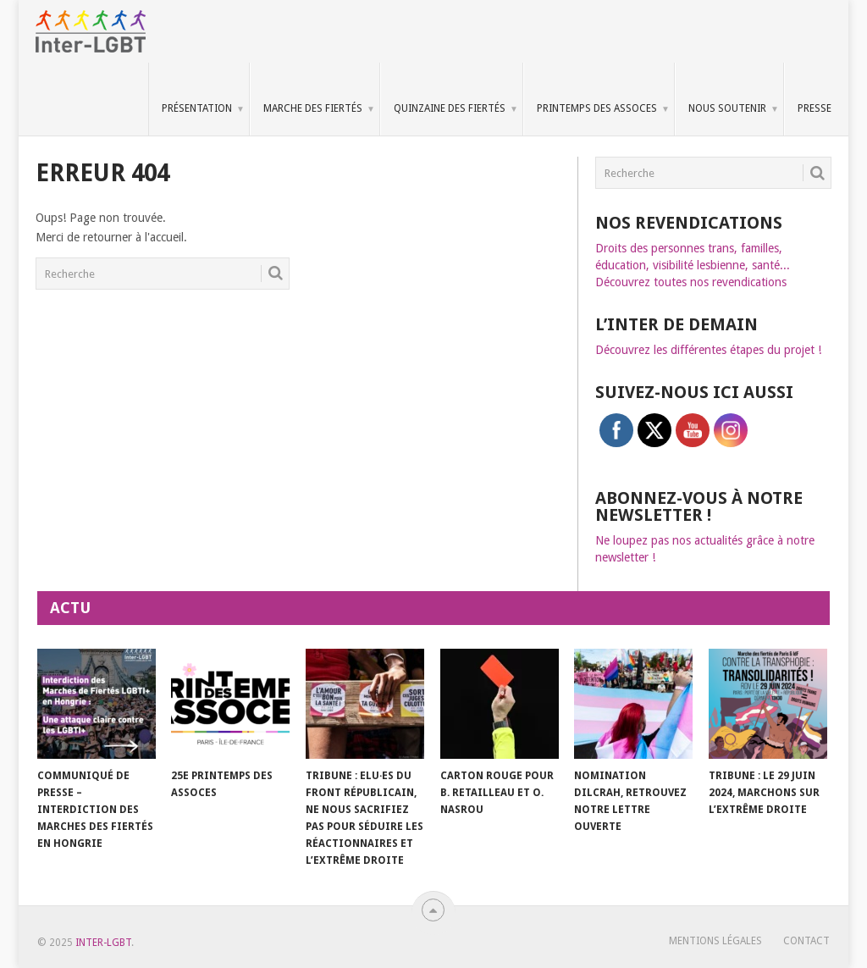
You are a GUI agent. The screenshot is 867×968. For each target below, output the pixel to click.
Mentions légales (715, 941)
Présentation (197, 108)
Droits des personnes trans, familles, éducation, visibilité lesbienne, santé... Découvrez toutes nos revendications (692, 265)
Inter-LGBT (103, 943)
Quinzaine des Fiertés (449, 108)
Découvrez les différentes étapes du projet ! (708, 350)
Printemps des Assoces (597, 108)
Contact (806, 941)
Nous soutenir (727, 108)
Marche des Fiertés (312, 108)
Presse (814, 108)
